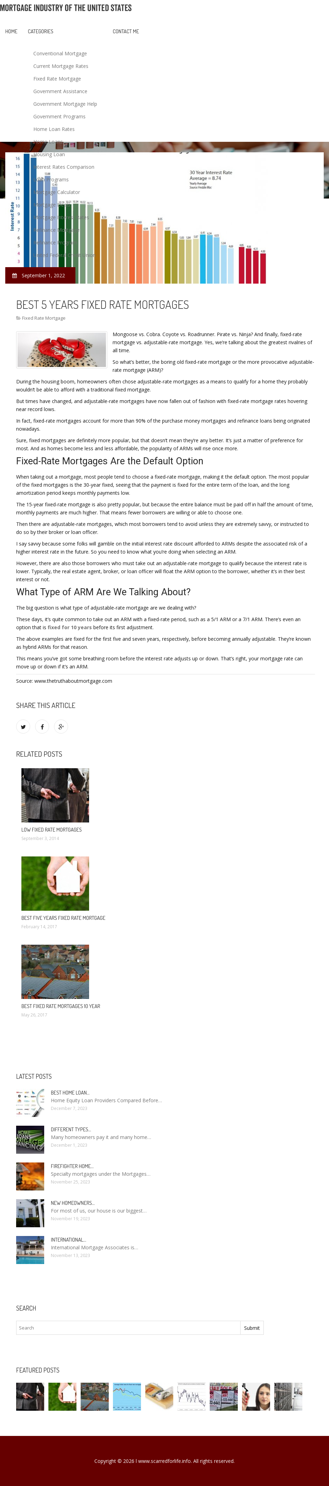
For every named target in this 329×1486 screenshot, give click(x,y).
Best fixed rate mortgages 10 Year (60, 1006)
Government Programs (59, 116)
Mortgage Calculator (56, 192)
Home (11, 31)
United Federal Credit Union (64, 255)
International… (68, 1239)
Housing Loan (49, 154)
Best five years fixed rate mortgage (63, 918)
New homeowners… (73, 1203)
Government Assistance (60, 91)
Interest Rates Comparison (63, 167)
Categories (40, 31)
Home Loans (48, 141)
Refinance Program (55, 242)
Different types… (71, 1129)
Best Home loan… (70, 1092)
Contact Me (126, 31)
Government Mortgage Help (65, 103)
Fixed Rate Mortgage (57, 78)
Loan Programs (51, 179)
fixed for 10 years (70, 627)
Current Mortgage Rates (60, 66)
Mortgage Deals (51, 204)
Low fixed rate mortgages (51, 829)
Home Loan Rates (54, 129)
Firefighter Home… (72, 1166)
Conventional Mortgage (60, 53)
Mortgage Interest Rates (61, 217)
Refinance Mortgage (56, 230)
